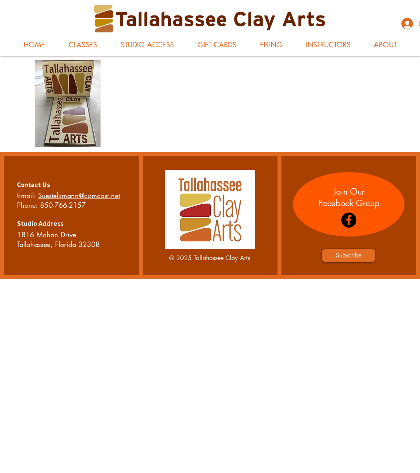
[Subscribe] (348, 255)
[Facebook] (348, 220)
